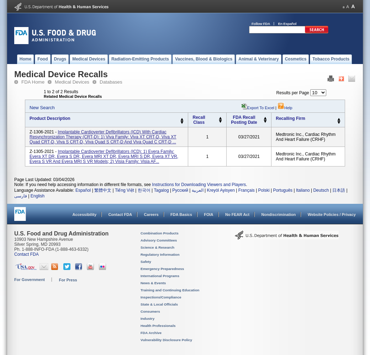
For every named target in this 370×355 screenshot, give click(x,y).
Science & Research (157, 247)
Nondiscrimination (278, 214)
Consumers (150, 311)
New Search (42, 107)
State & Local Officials (159, 304)
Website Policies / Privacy (332, 214)
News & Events (153, 283)
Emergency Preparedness (162, 269)
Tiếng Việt (124, 190)
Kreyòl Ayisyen (221, 190)
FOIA (208, 214)
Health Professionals (158, 326)
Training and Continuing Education (170, 290)
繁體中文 (102, 190)
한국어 (144, 190)
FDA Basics (181, 214)
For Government (29, 279)
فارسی (20, 196)
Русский (180, 190)
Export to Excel (260, 108)
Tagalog (161, 190)
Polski (264, 190)
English (37, 196)
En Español (287, 24)
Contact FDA (120, 214)
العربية (198, 190)
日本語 (338, 190)
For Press (68, 280)
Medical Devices (72, 82)
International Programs (160, 276)
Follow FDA (261, 24)
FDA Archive (151, 333)
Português (282, 190)
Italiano (303, 190)
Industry (147, 318)
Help (285, 108)
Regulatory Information (160, 254)
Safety (146, 262)
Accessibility (84, 214)
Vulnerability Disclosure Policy (166, 340)
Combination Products (160, 233)
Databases (111, 82)
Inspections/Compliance (161, 297)
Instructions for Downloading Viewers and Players (199, 184)
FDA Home (32, 82)
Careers (151, 214)
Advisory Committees (159, 240)
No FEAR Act (237, 214)
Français (246, 190)
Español (83, 190)
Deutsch (321, 190)
